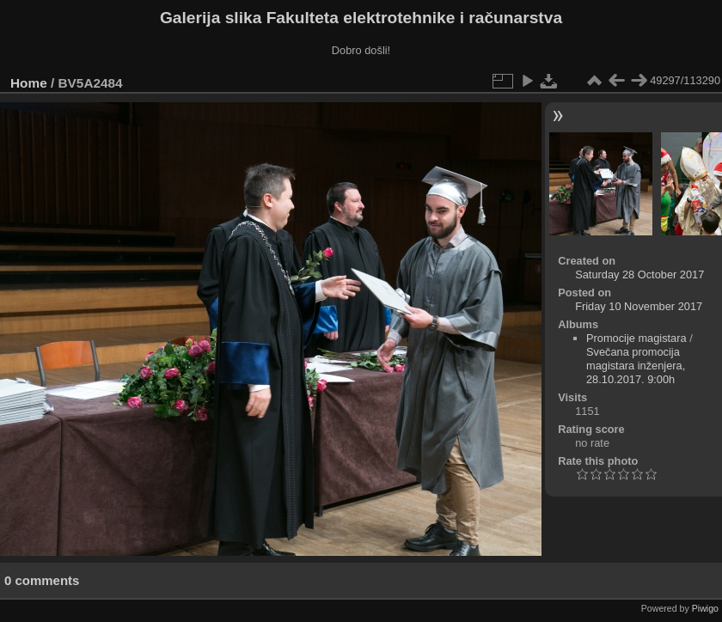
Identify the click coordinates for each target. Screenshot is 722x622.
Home (28, 83)
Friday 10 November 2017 (638, 306)
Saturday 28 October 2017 (639, 274)
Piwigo (705, 608)
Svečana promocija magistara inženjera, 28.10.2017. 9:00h (635, 365)
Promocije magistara (636, 338)
